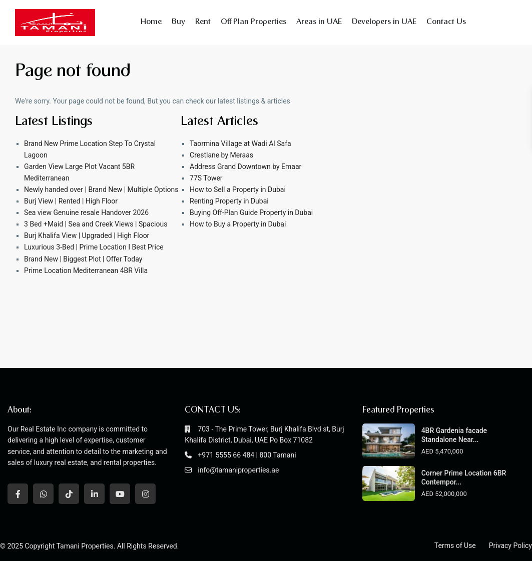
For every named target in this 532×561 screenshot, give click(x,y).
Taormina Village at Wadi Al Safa (240, 144)
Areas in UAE (319, 22)
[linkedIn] (94, 494)
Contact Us (446, 22)
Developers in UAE (384, 22)
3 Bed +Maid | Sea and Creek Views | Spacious (95, 224)
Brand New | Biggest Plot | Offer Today (83, 259)
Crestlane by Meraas (221, 155)
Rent (203, 22)
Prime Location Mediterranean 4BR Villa (86, 270)
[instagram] (145, 494)
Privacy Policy (510, 546)
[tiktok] (69, 494)
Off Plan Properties (253, 22)
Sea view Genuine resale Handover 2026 (86, 212)
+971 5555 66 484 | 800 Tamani (247, 455)
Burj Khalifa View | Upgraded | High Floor (86, 236)
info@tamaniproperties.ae (238, 470)
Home (151, 22)
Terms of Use (455, 546)
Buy (178, 22)
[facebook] (18, 494)
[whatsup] (43, 494)
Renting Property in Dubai (229, 201)
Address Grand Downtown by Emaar (245, 166)
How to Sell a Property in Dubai (238, 190)
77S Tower (206, 178)
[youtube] (120, 494)
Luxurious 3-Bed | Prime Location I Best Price (94, 247)
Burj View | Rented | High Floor (71, 201)
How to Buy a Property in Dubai (238, 224)
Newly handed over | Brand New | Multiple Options (101, 190)
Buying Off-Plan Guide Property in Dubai (251, 212)
